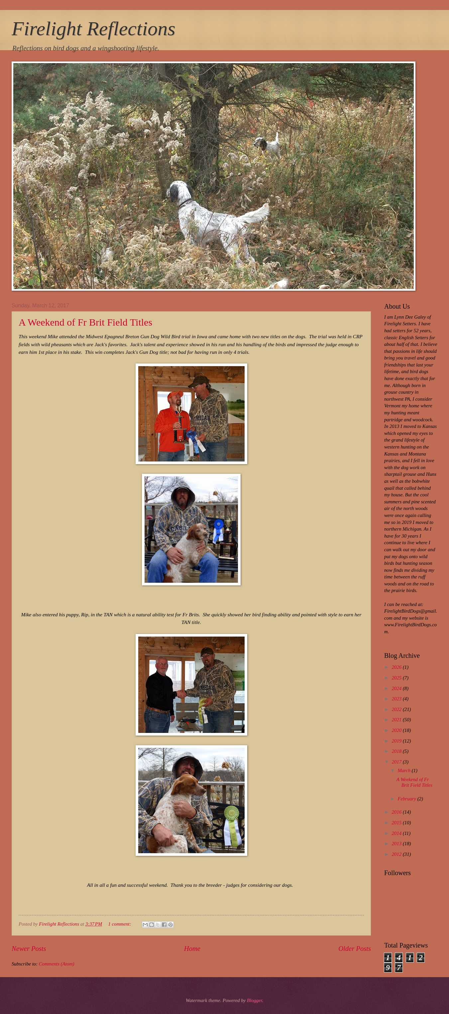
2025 (397, 677)
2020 (397, 730)
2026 (397, 667)
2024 (397, 688)
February (407, 798)
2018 (397, 751)
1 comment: (120, 924)
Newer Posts (29, 948)
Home (192, 948)
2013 (397, 843)
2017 (397, 761)
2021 (397, 719)
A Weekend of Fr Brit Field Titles (85, 322)
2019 (397, 741)
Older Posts (354, 948)
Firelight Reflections (93, 29)
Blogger (254, 1000)
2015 (397, 822)
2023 (397, 698)
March (404, 770)
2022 (397, 709)
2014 (397, 833)
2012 (397, 854)
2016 (397, 812)
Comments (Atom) (56, 963)
